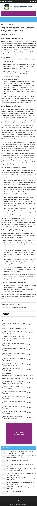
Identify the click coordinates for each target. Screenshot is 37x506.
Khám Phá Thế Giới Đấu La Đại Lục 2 (14, 378)
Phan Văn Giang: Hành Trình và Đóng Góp (18, 460)
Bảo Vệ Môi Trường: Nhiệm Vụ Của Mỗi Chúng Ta (13, 344)
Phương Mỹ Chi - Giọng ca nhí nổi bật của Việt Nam (14, 354)
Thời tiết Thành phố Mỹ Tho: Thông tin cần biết (14, 407)
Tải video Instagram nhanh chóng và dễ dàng (14, 349)
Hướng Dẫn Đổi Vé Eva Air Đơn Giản (14, 375)
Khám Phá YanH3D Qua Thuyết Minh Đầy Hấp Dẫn (14, 369)
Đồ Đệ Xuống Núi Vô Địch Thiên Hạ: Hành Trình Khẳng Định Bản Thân (13, 382)
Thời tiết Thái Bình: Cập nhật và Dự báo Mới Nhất (14, 392)
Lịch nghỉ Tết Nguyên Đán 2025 (15, 491)
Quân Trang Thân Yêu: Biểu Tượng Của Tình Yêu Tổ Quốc (14, 332)
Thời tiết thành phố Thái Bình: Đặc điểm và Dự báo (14, 397)
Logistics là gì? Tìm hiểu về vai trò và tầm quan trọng (14, 387)
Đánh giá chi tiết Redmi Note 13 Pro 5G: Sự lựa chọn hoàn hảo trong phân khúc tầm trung (14, 338)
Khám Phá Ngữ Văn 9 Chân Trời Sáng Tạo (14, 324)
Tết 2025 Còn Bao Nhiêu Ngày (12, 328)
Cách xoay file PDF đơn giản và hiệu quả (14, 402)
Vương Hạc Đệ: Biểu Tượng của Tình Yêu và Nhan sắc (14, 359)
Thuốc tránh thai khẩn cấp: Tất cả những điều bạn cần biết (13, 364)
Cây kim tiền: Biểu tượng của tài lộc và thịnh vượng (14, 412)
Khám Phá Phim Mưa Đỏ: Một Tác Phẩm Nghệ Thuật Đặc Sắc (13, 417)
